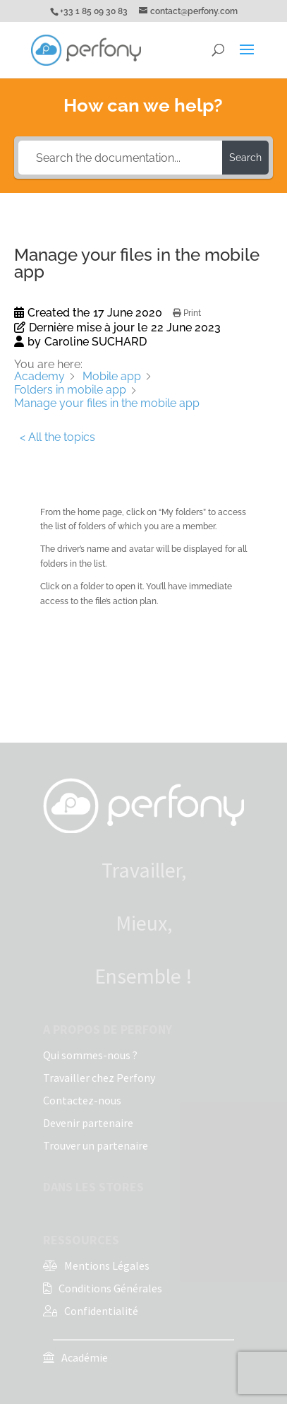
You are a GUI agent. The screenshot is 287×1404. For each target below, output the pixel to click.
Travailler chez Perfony (99, 1077)
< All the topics (57, 437)
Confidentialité (101, 1311)
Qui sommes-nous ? (90, 1055)
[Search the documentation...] (119, 158)
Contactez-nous (82, 1100)
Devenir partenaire (88, 1123)
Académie (84, 1357)
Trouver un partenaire (95, 1145)
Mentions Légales (106, 1265)
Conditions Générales (110, 1288)
